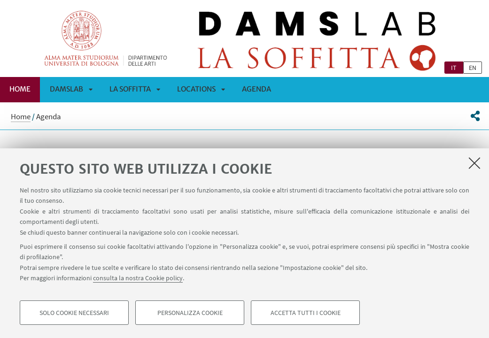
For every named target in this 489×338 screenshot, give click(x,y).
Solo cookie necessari (74, 312)
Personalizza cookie (190, 312)
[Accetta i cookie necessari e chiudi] (474, 162)
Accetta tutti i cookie (306, 312)
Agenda (256, 88)
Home (20, 88)
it (454, 67)
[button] (475, 116)
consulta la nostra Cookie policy (138, 278)
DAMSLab (66, 88)
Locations (196, 88)
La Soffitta (130, 88)
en (472, 67)
